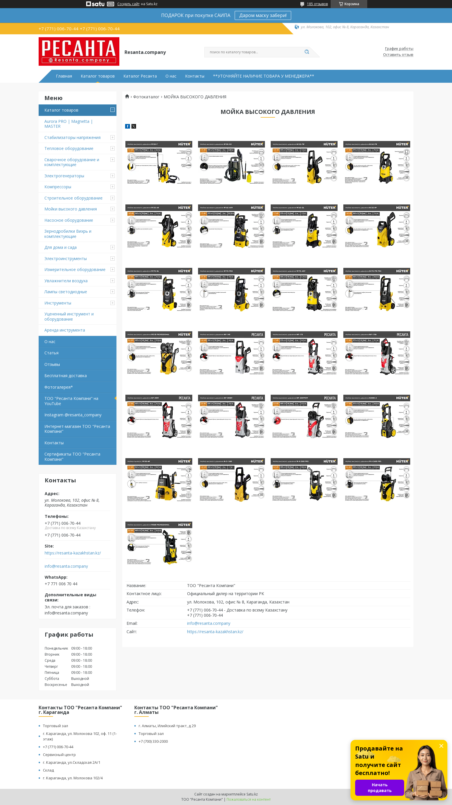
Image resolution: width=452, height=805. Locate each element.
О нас (170, 76)
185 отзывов (317, 3)
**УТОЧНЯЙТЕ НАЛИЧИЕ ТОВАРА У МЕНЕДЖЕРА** (263, 76)
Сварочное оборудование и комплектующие (71, 162)
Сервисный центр (59, 754)
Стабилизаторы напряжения (72, 137)
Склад (48, 770)
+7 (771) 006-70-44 (58, 746)
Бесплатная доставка (65, 375)
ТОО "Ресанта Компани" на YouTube (71, 401)
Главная (64, 76)
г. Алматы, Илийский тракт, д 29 (167, 725)
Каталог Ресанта (140, 76)
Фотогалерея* (58, 387)
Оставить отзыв (398, 55)
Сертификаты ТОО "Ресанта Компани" (72, 456)
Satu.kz (252, 794)
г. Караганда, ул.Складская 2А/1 (71, 762)
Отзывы (52, 364)
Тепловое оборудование (68, 148)
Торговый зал (55, 725)
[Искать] (306, 52)
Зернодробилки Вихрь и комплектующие (67, 233)
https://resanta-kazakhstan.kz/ (73, 553)
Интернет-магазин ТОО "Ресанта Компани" (77, 429)
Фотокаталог (146, 96)
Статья (51, 353)
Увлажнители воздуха (66, 280)
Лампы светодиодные (65, 291)
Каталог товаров (98, 76)
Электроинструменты (65, 258)
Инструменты (57, 303)
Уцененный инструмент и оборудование (69, 316)
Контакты (194, 76)
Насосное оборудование (68, 220)
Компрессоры (57, 186)
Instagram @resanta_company (72, 414)
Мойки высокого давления (70, 209)
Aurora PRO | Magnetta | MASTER (68, 124)
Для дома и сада (60, 247)
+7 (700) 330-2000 (153, 741)
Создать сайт (128, 4)
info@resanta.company (66, 566)
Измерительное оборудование (75, 269)
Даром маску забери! (263, 15)
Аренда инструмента (64, 330)
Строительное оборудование (73, 198)
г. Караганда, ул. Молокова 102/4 (73, 777)
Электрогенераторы (64, 175)
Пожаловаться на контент (249, 799)
